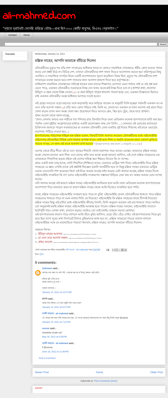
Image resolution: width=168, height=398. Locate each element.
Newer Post (42, 372)
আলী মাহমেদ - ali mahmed (55, 313)
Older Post (156, 372)
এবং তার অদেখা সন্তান (54, 237)
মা (39, 237)
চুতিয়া (42, 254)
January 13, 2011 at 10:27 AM (57, 292)
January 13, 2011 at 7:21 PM (56, 322)
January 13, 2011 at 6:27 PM (56, 307)
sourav (45, 328)
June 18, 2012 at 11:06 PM (55, 351)
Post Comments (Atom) (105, 381)
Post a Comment (47, 358)
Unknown (47, 268)
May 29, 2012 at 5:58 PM (54, 336)
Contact (12, 35)
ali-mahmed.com (39, 16)
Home (27, 35)
